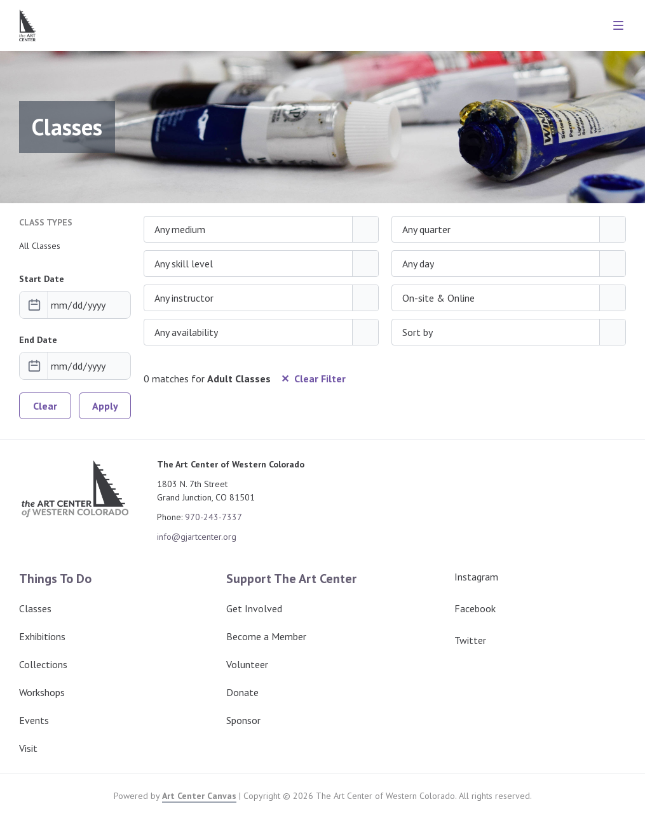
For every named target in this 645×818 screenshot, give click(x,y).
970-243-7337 (213, 517)
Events (34, 720)
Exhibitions (42, 636)
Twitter (460, 640)
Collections (43, 664)
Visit (28, 748)
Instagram (466, 576)
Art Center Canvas (199, 795)
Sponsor (243, 720)
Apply (105, 405)
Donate (242, 692)
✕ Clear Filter (313, 378)
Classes (35, 608)
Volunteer (247, 664)
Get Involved (254, 608)
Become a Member (266, 636)
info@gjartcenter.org (196, 536)
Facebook (465, 608)
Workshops (42, 692)
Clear (45, 405)
